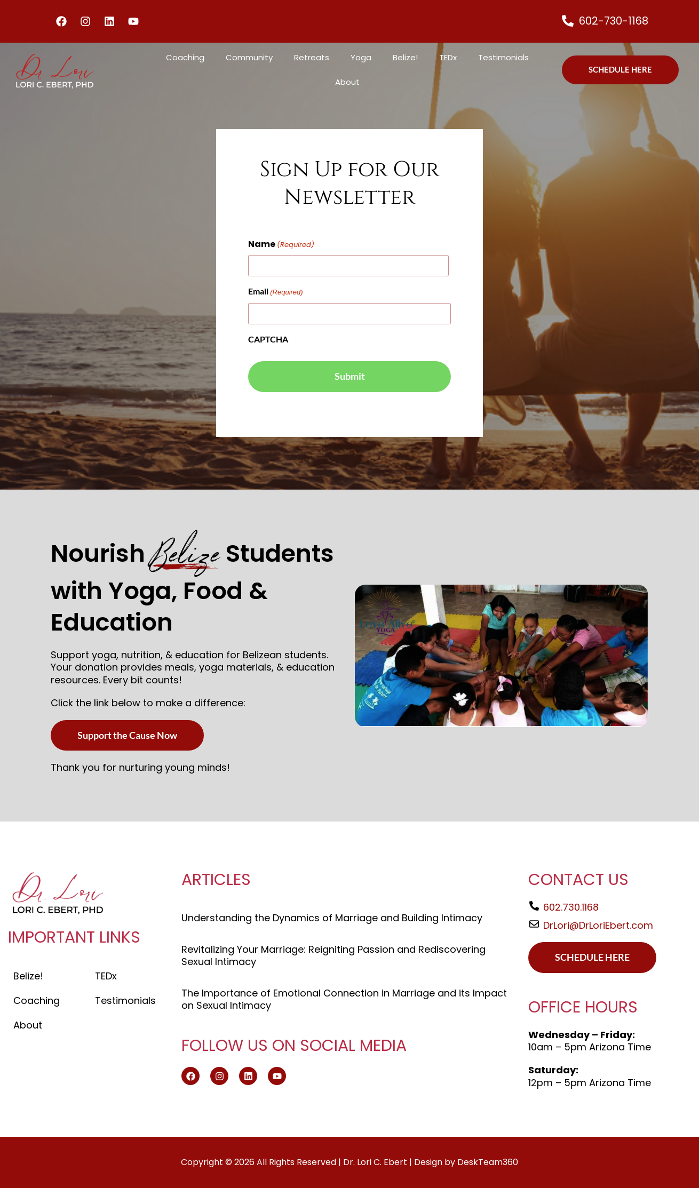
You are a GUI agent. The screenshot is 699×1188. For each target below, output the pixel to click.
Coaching (185, 57)
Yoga (361, 57)
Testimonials (503, 57)
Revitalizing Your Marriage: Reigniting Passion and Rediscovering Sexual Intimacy (333, 955)
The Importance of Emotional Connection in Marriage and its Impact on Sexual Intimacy (344, 999)
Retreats (311, 57)
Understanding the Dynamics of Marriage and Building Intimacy (331, 917)
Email (275, 292)
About (347, 81)
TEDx (448, 57)
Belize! (405, 57)
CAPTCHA (268, 339)
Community (249, 57)
